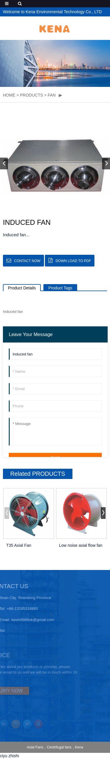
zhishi (14, 755)
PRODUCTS (31, 95)
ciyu (3, 755)
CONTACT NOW (27, 261)
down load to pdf (73, 261)
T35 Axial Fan (18, 545)
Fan (52, 95)
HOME (9, 95)
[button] (48, 78)
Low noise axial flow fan (80, 545)
